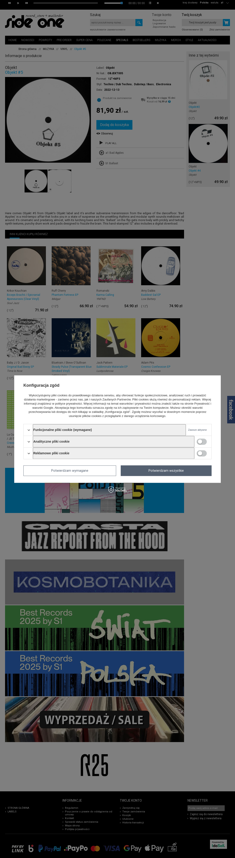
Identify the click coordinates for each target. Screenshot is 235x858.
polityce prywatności (68, 404)
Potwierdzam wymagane (69, 470)
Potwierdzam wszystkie (166, 470)
